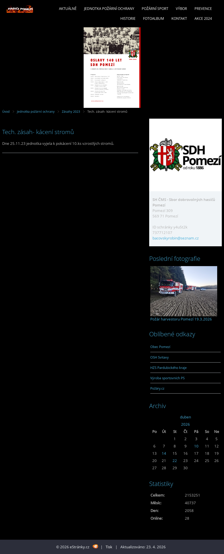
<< (154, 417)
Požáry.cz (157, 388)
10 (196, 446)
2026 (185, 424)
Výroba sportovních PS (167, 378)
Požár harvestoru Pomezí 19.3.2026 (181, 319)
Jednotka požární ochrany (109, 8)
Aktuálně (68, 8)
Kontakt (179, 18)
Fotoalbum (153, 18)
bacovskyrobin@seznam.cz (175, 238)
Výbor (181, 8)
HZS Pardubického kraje (168, 367)
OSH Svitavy (159, 357)
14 (164, 453)
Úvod (6, 111)
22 (175, 460)
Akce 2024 (203, 18)
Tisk (109, 546)
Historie (128, 18)
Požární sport (155, 8)
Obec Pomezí (160, 346)
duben (185, 417)
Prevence (203, 8)
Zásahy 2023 (71, 111)
